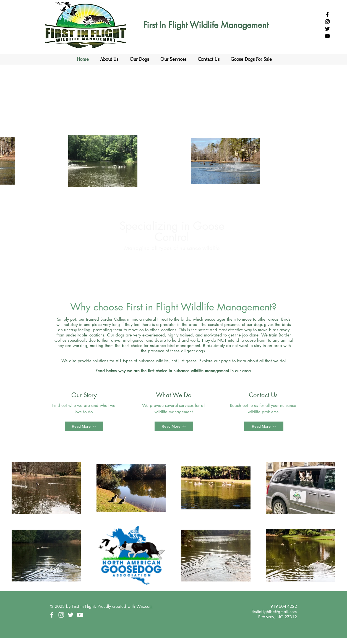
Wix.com (144, 606)
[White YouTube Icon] (80, 615)
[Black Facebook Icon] (327, 14)
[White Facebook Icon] (52, 615)
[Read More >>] (84, 426)
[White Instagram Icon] (61, 615)
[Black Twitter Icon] (327, 29)
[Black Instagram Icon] (327, 22)
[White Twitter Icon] (70, 615)
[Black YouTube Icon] (327, 36)
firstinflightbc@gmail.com (274, 611)
